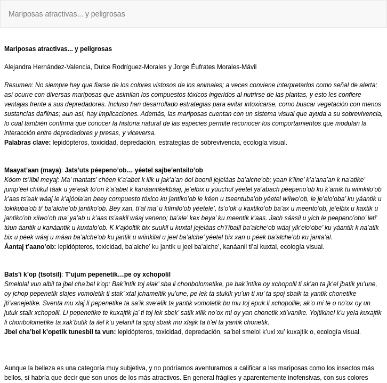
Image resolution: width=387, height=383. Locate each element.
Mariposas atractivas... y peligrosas (67, 14)
